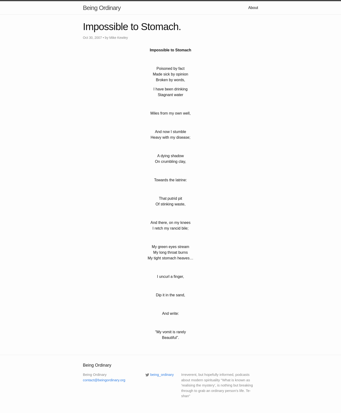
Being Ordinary (102, 7)
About (253, 8)
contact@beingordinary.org (104, 380)
